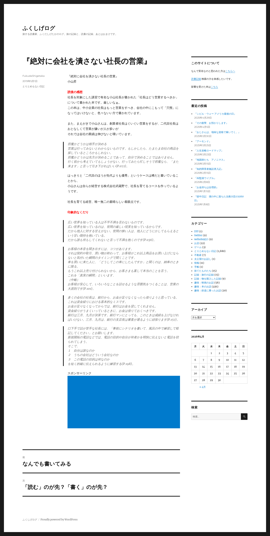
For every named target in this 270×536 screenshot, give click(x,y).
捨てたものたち (202, 270)
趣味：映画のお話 (204, 282)
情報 (196, 263)
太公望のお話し (202, 259)
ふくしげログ (38, 28)
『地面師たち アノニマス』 (210, 159)
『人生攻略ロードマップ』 (209, 150)
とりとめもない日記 (33, 86)
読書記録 (196, 78)
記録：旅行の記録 (204, 274)
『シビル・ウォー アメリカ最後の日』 (215, 113)
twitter (198, 235)
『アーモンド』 (202, 141)
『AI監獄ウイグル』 (205, 178)
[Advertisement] (124, 402)
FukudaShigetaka (33, 75)
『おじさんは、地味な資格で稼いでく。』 (217, 132)
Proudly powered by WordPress (59, 519)
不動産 (198, 255)
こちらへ (230, 71)
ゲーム (198, 247)
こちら (214, 86)
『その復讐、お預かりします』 (211, 123)
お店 (196, 243)
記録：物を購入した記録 (207, 278)
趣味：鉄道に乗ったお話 (207, 290)
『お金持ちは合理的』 (206, 187)
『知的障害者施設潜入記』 (209, 169)
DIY (196, 231)
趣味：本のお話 (202, 286)
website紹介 (201, 239)
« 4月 (203, 387)
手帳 (196, 266)
